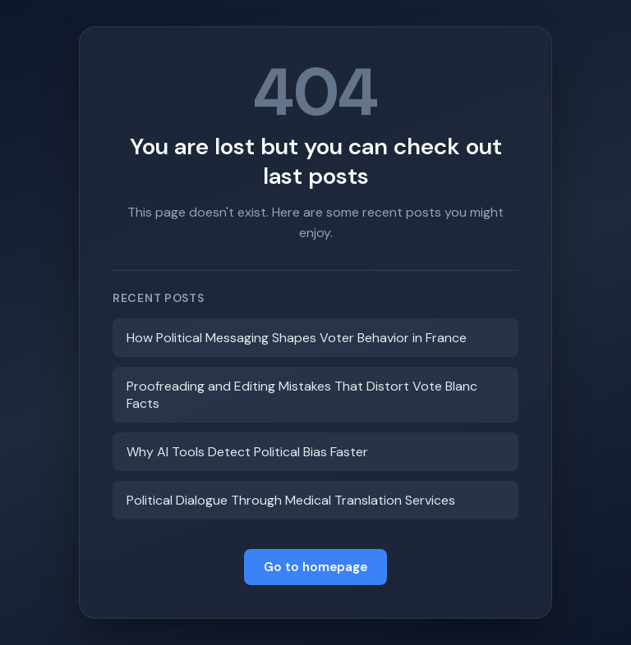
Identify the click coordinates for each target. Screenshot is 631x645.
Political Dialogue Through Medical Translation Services (291, 500)
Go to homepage (315, 567)
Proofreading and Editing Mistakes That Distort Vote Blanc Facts (302, 394)
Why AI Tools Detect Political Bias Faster (247, 451)
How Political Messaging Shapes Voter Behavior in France (297, 337)
